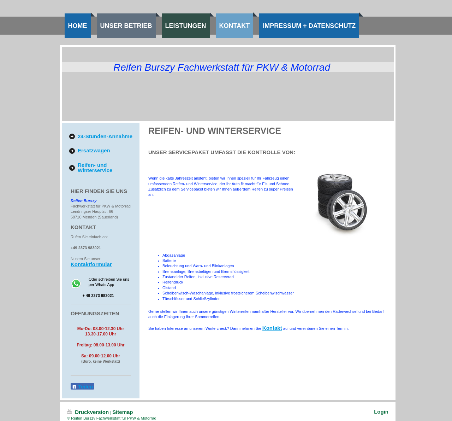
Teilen (82, 387)
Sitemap (122, 412)
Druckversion (88, 412)
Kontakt (272, 328)
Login (381, 412)
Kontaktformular (91, 264)
